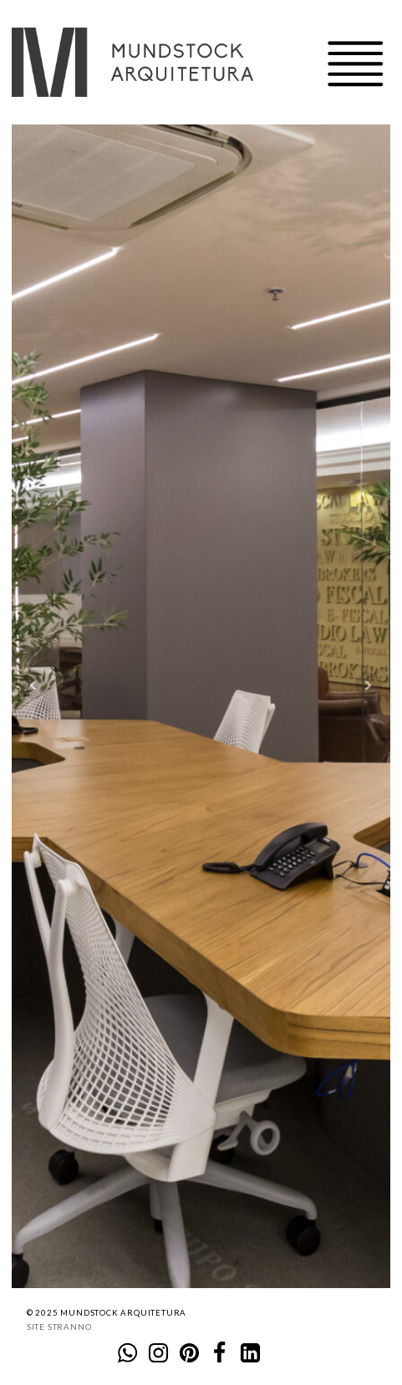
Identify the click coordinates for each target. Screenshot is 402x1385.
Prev (33, 685)
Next (368, 685)
